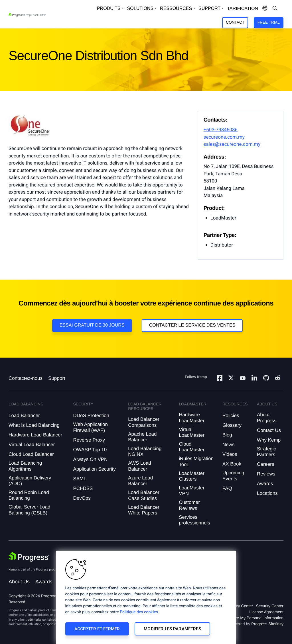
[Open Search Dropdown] (275, 8)
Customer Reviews (189, 505)
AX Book (231, 464)
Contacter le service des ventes (192, 325)
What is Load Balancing (34, 425)
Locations (267, 493)
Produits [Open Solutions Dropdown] (109, 8)
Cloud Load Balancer (31, 454)
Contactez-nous (25, 378)
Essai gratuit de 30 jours (92, 325)
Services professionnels (194, 520)
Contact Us (269, 430)
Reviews (266, 474)
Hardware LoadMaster (191, 417)
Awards (265, 483)
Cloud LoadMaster (191, 446)
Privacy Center (240, 606)
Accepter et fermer (97, 628)
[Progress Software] (29, 557)
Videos (229, 454)
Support (56, 378)
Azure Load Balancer (140, 480)
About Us (19, 581)
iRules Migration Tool (196, 461)
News (228, 444)
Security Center (269, 606)
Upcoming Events (233, 475)
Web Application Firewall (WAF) (90, 427)
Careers (265, 464)
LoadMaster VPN (191, 490)
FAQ (227, 488)
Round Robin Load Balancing (29, 495)
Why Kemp (269, 440)
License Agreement (266, 612)
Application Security (94, 469)
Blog (227, 435)
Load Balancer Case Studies (143, 495)
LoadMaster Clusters (191, 476)
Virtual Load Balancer (32, 444)
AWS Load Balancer (139, 465)
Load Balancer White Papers (143, 510)
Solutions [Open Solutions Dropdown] (140, 8)
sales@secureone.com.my (232, 144)
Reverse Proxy (89, 440)
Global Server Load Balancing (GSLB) (29, 509)
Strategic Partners (266, 451)
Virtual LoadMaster (191, 432)
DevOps (81, 498)
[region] (146, 597)
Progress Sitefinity (267, 624)
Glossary (232, 425)
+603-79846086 (221, 130)
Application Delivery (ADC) (30, 480)
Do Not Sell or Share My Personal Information (242, 618)
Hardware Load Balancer (35, 435)
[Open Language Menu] (265, 8)
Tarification (242, 8)
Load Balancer (24, 415)
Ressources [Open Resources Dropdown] (176, 8)
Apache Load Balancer (142, 436)
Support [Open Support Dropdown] (209, 8)
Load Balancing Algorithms (25, 465)
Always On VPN (90, 459)
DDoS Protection (91, 415)
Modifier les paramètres (172, 628)
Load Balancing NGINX (144, 451)
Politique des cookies (139, 612)
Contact (235, 22)
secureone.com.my (224, 137)
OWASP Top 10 (90, 449)
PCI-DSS (83, 488)
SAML (79, 478)
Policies (230, 415)
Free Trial (268, 22)
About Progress (266, 417)
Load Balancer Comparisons (143, 422)
